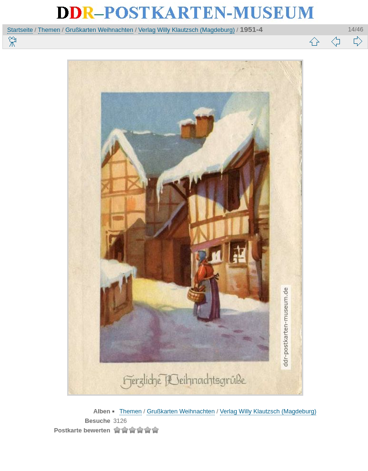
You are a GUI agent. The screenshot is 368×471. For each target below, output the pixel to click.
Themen (49, 29)
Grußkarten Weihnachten (99, 29)
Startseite (20, 29)
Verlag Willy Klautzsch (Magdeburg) (187, 29)
